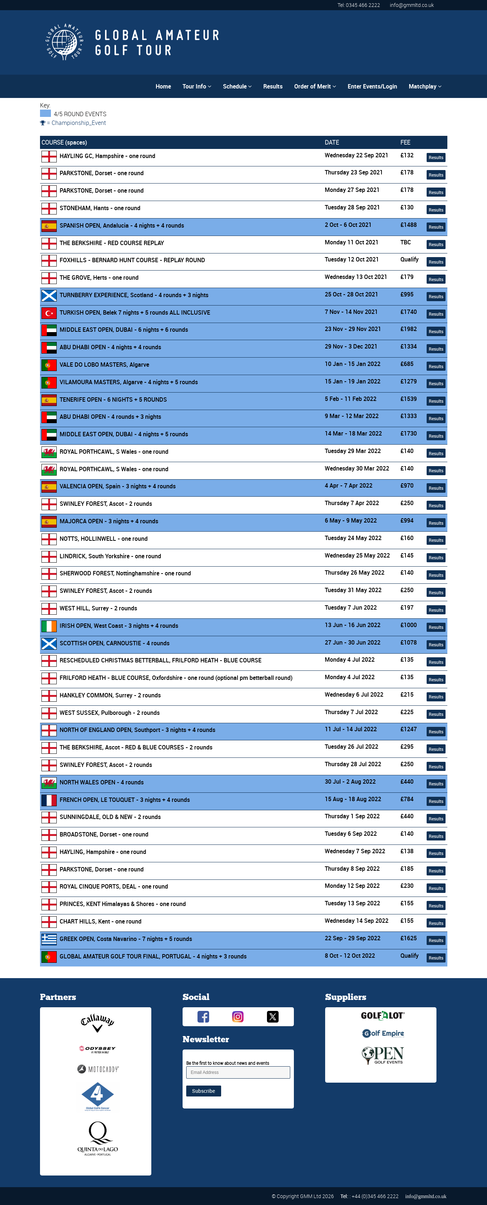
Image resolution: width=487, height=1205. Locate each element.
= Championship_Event (73, 123)
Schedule (237, 86)
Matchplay (425, 86)
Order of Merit (315, 86)
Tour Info (197, 86)
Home (163, 86)
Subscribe (203, 1090)
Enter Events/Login (372, 86)
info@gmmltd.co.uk (412, 4)
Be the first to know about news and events (227, 1063)
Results (273, 86)
